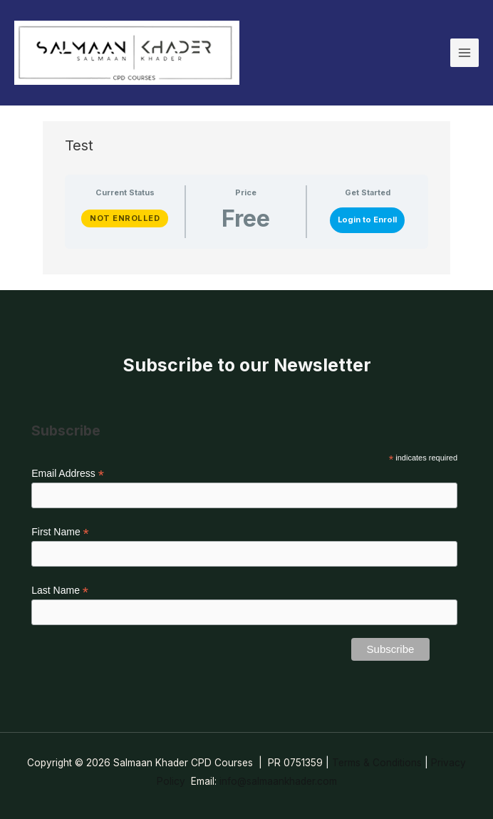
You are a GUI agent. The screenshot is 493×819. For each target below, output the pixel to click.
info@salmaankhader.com (278, 781)
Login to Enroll (367, 220)
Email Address (67, 473)
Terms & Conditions (377, 762)
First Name (60, 532)
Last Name (59, 590)
